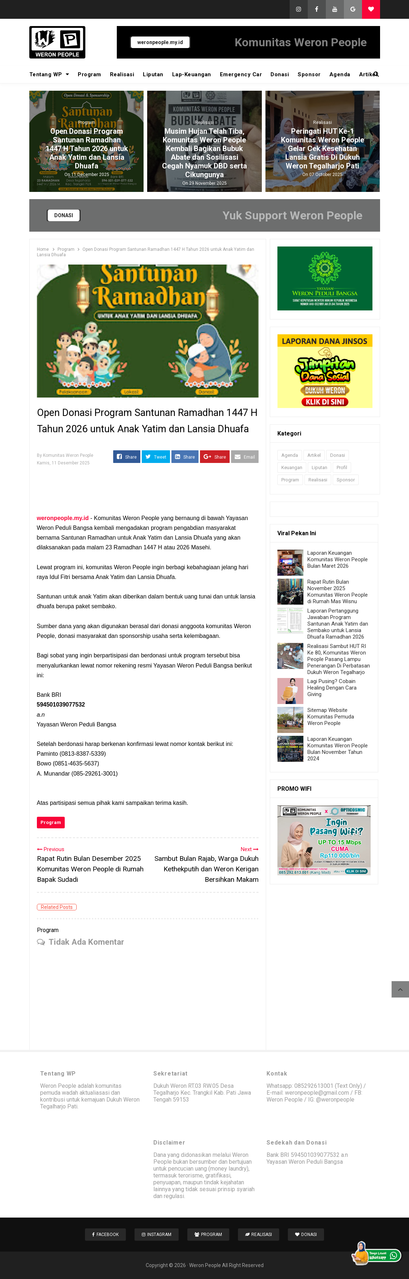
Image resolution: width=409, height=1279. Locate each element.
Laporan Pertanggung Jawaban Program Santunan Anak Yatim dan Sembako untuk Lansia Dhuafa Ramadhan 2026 (337, 624)
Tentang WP (49, 74)
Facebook (105, 1234)
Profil (342, 467)
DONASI (63, 215)
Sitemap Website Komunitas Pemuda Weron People (330, 716)
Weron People (205, 1265)
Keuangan (291, 467)
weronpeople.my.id (160, 42)
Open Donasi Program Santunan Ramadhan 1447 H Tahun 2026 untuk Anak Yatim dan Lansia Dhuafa (86, 148)
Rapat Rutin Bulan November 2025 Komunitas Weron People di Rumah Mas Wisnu (337, 592)
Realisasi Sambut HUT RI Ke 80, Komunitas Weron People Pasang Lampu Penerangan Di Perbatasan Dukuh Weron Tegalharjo (338, 659)
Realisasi (122, 74)
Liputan (153, 74)
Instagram (156, 1234)
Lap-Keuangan (191, 74)
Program (89, 74)
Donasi (279, 74)
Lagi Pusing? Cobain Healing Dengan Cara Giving (332, 688)
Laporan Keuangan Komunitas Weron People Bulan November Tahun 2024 (337, 749)
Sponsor (309, 74)
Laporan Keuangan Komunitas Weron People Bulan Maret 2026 (337, 559)
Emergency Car (241, 74)
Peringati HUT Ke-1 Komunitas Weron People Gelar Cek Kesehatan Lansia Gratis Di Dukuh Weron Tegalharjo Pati (322, 148)
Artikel (368, 74)
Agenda (339, 74)
